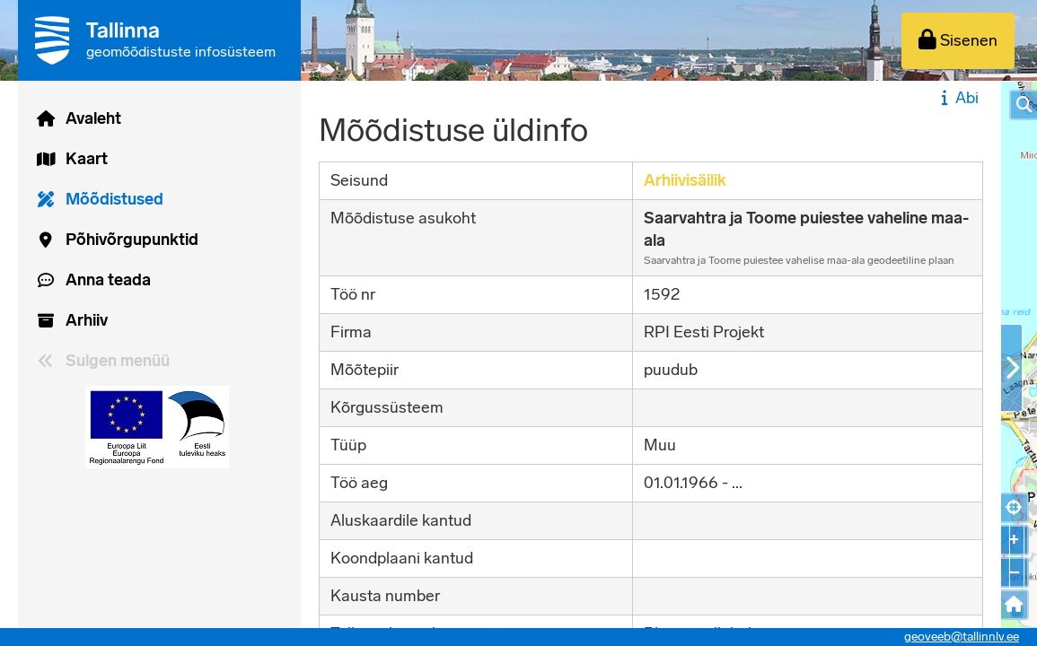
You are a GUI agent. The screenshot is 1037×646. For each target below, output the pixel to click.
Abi (958, 98)
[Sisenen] (958, 41)
